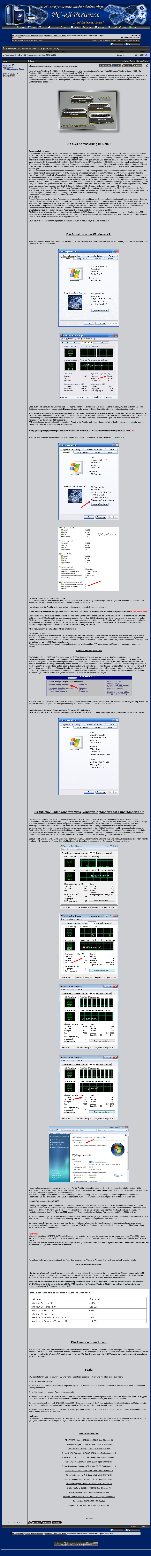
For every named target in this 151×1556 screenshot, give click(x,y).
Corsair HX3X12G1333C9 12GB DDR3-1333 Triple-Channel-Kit (88, 1457)
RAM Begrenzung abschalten (89, 1264)
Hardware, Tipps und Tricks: (56, 35)
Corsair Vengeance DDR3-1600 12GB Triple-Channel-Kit (89, 1470)
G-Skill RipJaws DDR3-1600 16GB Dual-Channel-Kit (89, 1488)
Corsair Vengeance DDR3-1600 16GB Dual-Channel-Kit (88, 1475)
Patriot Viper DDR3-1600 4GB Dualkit (89, 1501)
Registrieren (134, 37)
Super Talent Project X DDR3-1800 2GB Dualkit (89, 1505)
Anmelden (126, 37)
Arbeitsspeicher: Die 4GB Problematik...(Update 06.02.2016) (30, 55)
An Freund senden (109, 40)
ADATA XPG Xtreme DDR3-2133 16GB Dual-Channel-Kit (89, 1440)
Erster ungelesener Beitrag (33, 40)
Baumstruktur (134, 1526)
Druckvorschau (96, 40)
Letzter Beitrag (17, 40)
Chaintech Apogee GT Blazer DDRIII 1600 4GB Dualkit (89, 1444)
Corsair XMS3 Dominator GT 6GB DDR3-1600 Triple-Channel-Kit (89, 1453)
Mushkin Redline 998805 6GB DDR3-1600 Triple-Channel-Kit (89, 1497)
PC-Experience (18, 35)
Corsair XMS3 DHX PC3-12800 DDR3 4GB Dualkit (89, 1449)
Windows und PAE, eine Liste (89, 651)
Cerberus (120, 55)
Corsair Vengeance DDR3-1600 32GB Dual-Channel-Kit (88, 1479)
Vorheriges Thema (128, 61)
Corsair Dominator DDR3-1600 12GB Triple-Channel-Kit (88, 1462)
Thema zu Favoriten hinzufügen (128, 40)
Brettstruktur (145, 1526)
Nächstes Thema (142, 61)
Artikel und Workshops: (34, 35)
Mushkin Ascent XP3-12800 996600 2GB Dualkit (89, 1492)
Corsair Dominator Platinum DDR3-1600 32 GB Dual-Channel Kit (89, 1466)
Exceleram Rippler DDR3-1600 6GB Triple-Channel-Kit (89, 1484)
